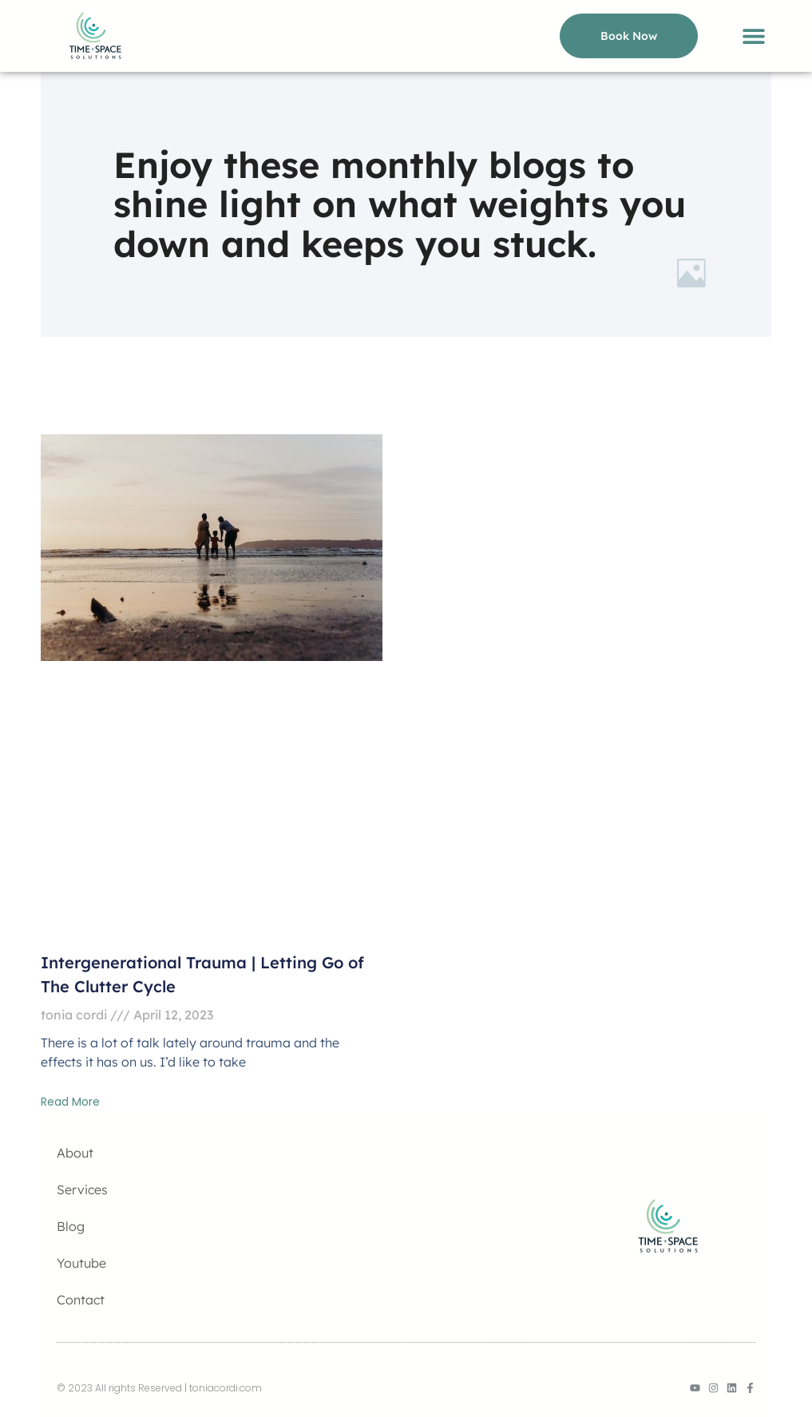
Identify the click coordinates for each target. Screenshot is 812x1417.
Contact (81, 1300)
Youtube (81, 1263)
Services (82, 1189)
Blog (71, 1226)
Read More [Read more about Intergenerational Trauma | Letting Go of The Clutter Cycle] (70, 1102)
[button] (753, 36)
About (75, 1153)
